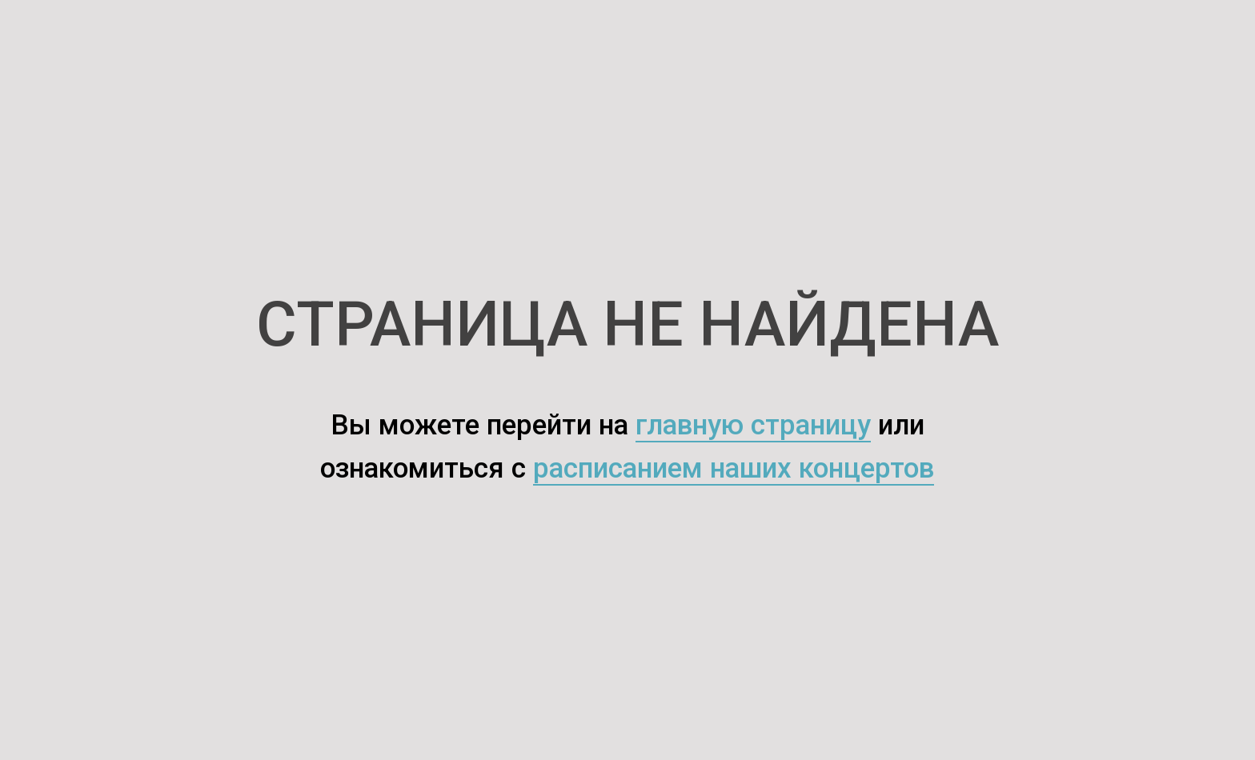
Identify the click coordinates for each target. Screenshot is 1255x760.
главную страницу (753, 425)
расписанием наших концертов (733, 468)
